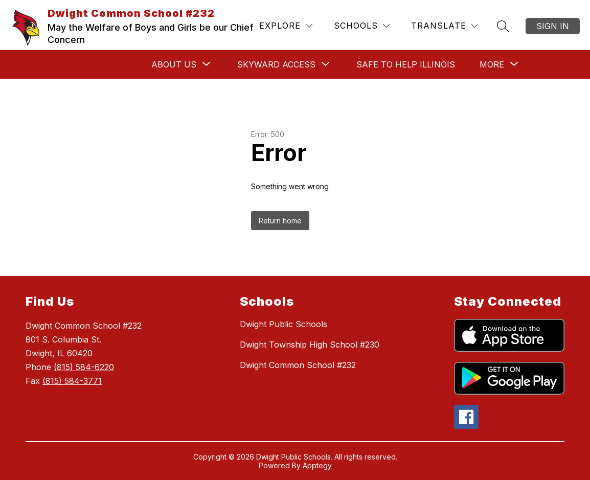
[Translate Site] (445, 25)
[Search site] (503, 26)
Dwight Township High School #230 (309, 344)
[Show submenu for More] (492, 64)
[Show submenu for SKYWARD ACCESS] (276, 64)
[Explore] (286, 25)
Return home (280, 220)
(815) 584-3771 (72, 381)
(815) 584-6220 (84, 367)
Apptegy (317, 465)
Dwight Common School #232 (298, 365)
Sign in (552, 26)
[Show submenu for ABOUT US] (173, 64)
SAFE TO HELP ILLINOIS (405, 64)
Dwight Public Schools (283, 324)
